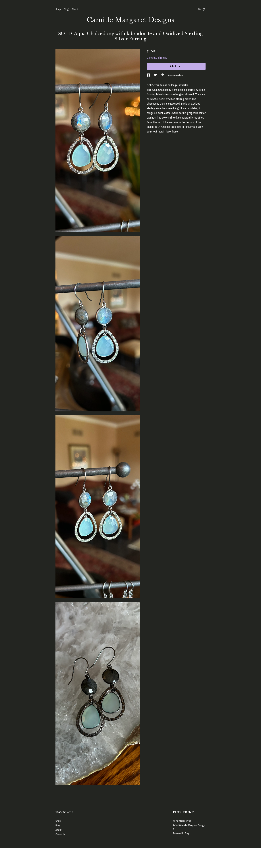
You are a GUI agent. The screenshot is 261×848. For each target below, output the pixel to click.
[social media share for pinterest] (163, 75)
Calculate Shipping (157, 58)
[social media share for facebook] (148, 75)
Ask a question (175, 75)
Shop (58, 9)
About (75, 9)
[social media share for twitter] (156, 75)
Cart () (202, 9)
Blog (66, 9)
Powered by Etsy (181, 833)
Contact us (61, 834)
